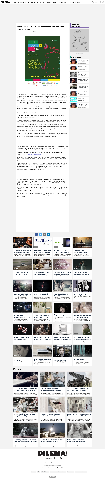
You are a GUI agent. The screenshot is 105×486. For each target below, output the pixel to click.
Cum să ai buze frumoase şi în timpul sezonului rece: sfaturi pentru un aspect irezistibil (62, 273)
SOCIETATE (42, 2)
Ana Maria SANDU (82, 63)
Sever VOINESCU (82, 82)
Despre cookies (62, 462)
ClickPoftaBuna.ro (45, 471)
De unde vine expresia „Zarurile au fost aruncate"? (21, 338)
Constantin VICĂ (58, 321)
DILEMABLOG (71, 2)
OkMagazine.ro (78, 471)
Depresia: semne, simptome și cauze (80, 251)
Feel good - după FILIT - (82, 92)
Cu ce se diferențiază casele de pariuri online (42, 295)
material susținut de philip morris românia (21, 312)
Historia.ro (84, 471)
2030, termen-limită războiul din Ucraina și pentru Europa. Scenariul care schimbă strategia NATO (78, 389)
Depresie (17, 360)
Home (15, 2)
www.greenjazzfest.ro (34, 154)
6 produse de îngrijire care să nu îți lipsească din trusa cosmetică (81, 338)
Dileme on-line (25, 24)
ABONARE (77, 2)
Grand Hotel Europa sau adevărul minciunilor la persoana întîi (42, 316)
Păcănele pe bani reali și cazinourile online (42, 273)
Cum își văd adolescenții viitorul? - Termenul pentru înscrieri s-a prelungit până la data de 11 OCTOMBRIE (83, 99)
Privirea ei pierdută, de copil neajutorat (83, 105)
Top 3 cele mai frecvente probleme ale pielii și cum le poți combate (82, 316)
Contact (68, 462)
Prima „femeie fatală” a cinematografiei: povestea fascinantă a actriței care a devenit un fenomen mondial (77, 440)
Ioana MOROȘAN (82, 75)
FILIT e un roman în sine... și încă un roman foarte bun (83, 73)
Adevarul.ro (33, 471)
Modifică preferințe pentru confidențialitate (52, 465)
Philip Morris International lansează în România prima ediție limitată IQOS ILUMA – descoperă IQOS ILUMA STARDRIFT (22, 316)
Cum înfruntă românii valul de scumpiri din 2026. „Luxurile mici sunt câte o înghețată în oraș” (25, 415)
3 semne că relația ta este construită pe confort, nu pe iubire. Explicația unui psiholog (51, 389)
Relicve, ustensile (60, 360)
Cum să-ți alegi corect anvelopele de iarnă (21, 273)
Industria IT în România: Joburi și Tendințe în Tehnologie (22, 295)
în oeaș (75, 290)
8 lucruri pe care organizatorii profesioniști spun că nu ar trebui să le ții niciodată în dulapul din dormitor (52, 415)
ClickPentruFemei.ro (62, 471)
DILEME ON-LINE (22, 2)
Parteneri (17, 369)
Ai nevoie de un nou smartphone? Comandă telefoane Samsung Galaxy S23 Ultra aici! (62, 251)
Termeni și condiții (38, 462)
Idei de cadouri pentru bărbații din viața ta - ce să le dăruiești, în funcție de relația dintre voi (42, 338)
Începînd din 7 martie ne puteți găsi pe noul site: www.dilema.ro (42, 251)
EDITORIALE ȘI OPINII (33, 2)
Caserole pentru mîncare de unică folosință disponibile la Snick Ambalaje (42, 360)
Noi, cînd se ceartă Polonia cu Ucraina (83, 79)
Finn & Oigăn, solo (80, 295)
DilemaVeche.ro (70, 471)
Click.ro (38, 471)
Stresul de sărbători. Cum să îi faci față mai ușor (61, 295)
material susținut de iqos (79, 355)
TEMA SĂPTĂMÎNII (51, 2)
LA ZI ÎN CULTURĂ (61, 2)
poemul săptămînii (58, 312)
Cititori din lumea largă (82, 67)
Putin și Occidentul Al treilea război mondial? (83, 86)
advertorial (16, 247)
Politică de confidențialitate (50, 462)
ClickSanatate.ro (53, 471)
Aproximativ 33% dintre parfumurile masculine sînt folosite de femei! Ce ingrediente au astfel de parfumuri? (62, 338)
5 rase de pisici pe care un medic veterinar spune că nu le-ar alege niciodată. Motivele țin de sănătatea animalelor (25, 440)
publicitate (36, 247)
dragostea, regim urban (62, 315)
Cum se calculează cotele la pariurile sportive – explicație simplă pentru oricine (22, 251)
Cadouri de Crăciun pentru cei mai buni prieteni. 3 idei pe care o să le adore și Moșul (82, 273)
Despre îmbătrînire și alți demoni (83, 61)
